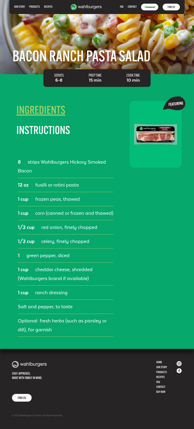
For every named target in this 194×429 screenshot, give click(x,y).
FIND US (171, 7)
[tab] (40, 111)
